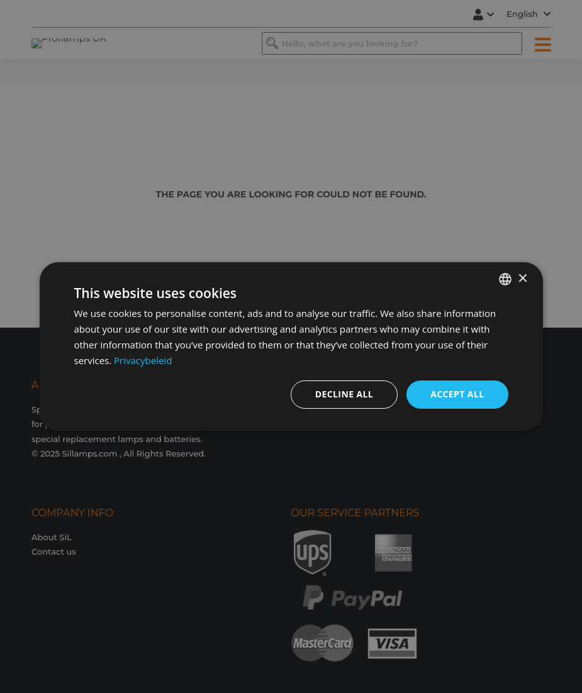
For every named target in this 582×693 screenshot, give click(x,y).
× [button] (522, 278)
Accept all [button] (457, 394)
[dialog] (291, 346)
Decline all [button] (344, 394)
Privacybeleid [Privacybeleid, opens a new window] (143, 360)
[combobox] (505, 279)
